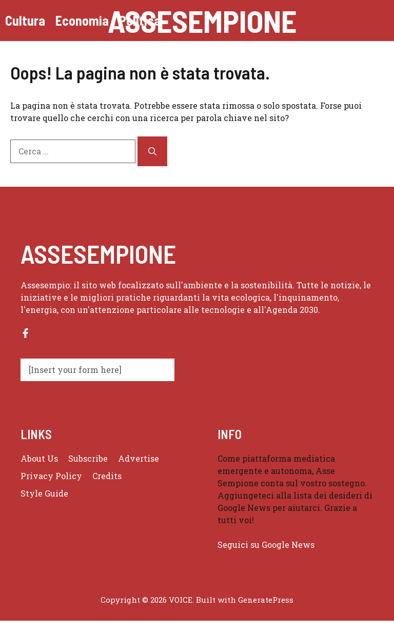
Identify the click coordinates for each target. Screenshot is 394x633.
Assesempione (202, 20)
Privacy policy (51, 475)
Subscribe (88, 458)
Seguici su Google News (267, 544)
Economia (82, 20)
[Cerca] (152, 151)
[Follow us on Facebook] (25, 333)
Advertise (138, 458)
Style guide (44, 493)
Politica (140, 20)
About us (39, 458)
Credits (107, 475)
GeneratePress (265, 600)
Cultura (25, 20)
